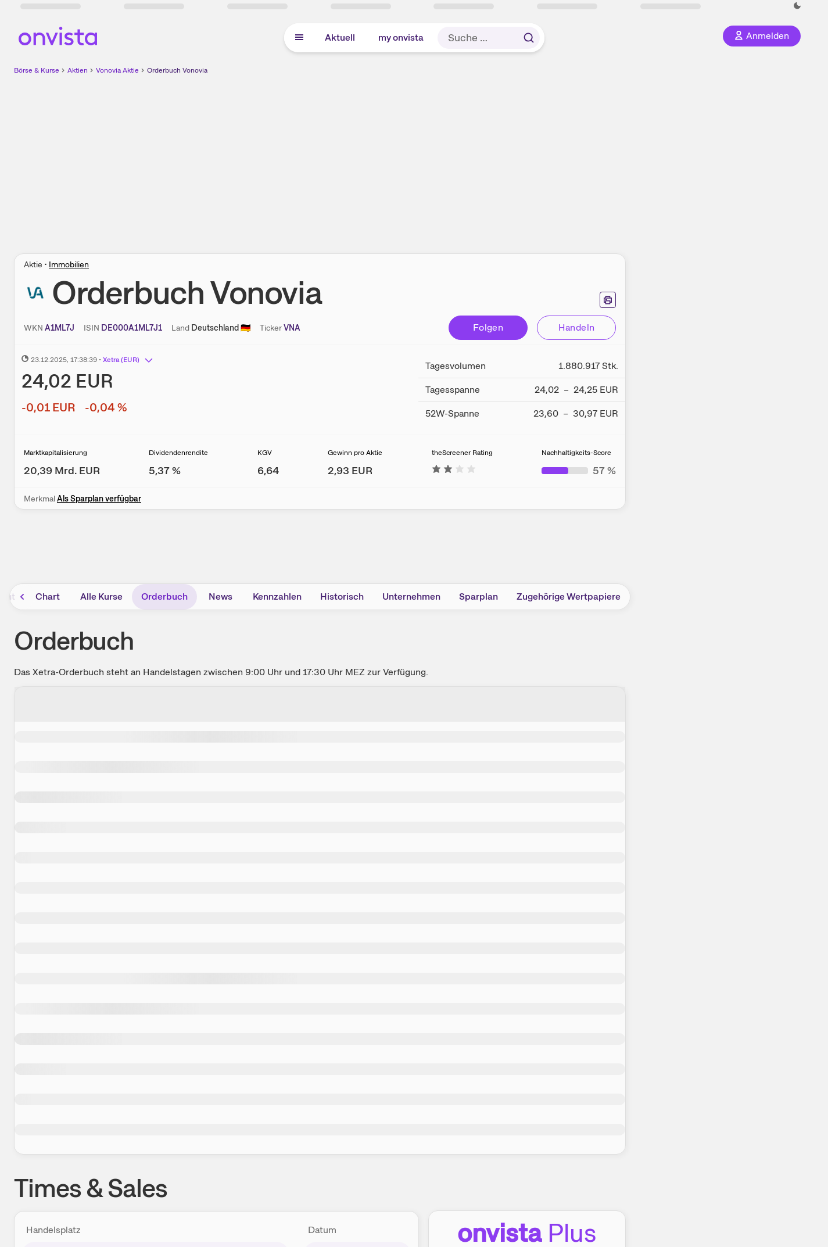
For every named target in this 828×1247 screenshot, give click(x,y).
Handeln (576, 327)
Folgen (488, 327)
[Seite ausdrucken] (608, 300)
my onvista (401, 37)
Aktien (77, 70)
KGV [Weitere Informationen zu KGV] (264, 452)
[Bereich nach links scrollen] (22, 597)
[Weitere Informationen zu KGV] (268, 470)
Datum (322, 1230)
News (220, 596)
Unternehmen (411, 596)
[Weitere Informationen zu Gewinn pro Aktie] (350, 470)
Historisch (342, 596)
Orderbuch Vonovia (177, 70)
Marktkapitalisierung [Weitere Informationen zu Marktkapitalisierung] (55, 452)
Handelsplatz (53, 1230)
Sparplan (478, 596)
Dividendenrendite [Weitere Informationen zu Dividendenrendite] (178, 452)
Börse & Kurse (36, 70)
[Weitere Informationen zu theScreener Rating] (454, 470)
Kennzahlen (277, 596)
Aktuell (340, 37)
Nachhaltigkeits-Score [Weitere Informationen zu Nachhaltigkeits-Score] (576, 452)
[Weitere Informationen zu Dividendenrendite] (165, 470)
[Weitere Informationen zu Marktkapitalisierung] (62, 470)
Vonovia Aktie (117, 70)
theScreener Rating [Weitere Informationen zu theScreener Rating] (462, 452)
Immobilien (69, 264)
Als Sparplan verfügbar (99, 498)
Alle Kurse (101, 596)
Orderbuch (164, 596)
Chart (47, 596)
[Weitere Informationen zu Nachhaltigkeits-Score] (579, 470)
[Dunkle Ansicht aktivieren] (797, 5)
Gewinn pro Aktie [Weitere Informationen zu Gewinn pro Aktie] (355, 452)
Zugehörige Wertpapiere (569, 596)
